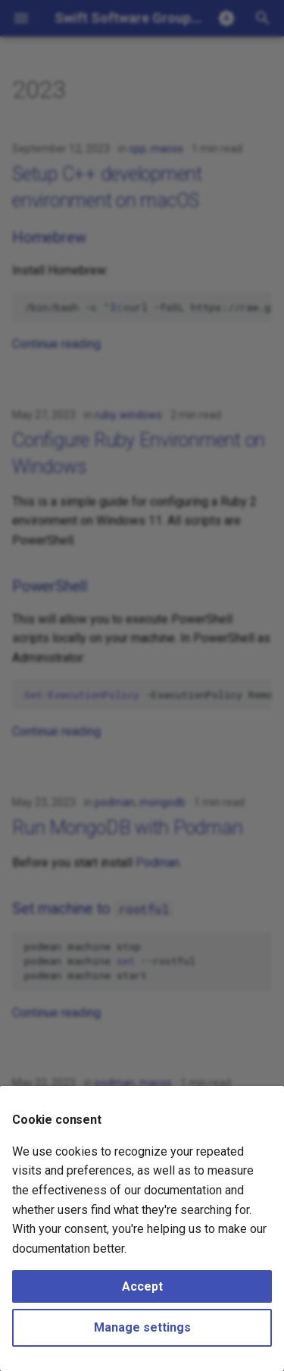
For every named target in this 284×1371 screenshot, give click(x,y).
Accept (142, 1286)
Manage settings (142, 1327)
